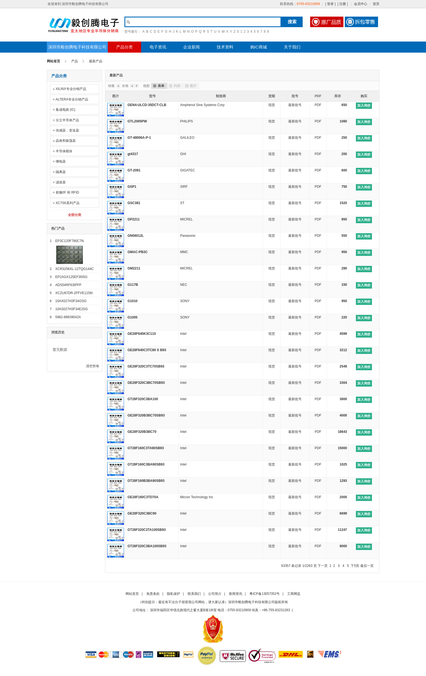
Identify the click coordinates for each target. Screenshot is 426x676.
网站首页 (53, 61)
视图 (146, 86)
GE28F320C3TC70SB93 (145, 366)
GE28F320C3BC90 (141, 513)
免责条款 (153, 594)
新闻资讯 (235, 594)
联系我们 (194, 594)
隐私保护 (173, 594)
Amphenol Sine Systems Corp (202, 105)
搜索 (292, 21)
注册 (342, 4)
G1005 (132, 317)
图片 (191, 86)
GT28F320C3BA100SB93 (146, 546)
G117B (132, 285)
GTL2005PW (137, 121)
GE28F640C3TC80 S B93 (146, 350)
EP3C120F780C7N (69, 241)
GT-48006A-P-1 (139, 138)
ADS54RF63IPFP (68, 285)
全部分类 (74, 215)
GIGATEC (187, 170)
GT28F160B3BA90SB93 (145, 481)
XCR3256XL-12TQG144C (74, 269)
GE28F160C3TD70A (142, 497)
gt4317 (132, 154)
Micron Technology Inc (196, 497)
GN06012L (135, 236)
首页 (376, 4)
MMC (184, 252)
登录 (330, 4)
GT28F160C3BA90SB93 (145, 464)
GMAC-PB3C (137, 252)
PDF (318, 105)
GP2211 (133, 219)
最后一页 (367, 566)
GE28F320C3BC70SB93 (146, 383)
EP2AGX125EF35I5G (71, 277)
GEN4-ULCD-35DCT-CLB (146, 105)
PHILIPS (186, 121)
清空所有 (92, 366)
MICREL (186, 219)
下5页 (355, 566)
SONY (185, 301)
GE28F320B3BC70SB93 (146, 415)
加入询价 (364, 105)
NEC (183, 285)
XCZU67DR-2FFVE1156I (74, 293)
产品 (74, 61)
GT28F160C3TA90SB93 (145, 448)
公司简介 (214, 594)
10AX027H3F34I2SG (71, 301)
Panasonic (188, 236)
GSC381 (133, 203)
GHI (183, 154)
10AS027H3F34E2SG (71, 309)
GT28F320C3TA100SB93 (146, 530)
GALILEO (187, 138)
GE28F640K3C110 (141, 334)
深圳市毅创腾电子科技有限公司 (77, 47)
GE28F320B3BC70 (141, 432)
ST (182, 203)
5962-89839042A (68, 317)
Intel (183, 334)
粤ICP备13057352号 (264, 594)
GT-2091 (134, 170)
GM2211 (133, 268)
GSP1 (131, 187)
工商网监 (293, 594)
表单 (158, 86)
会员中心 (360, 4)
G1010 (132, 301)
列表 (174, 86)
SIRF (184, 187)
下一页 (323, 566)
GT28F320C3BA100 (142, 399)
